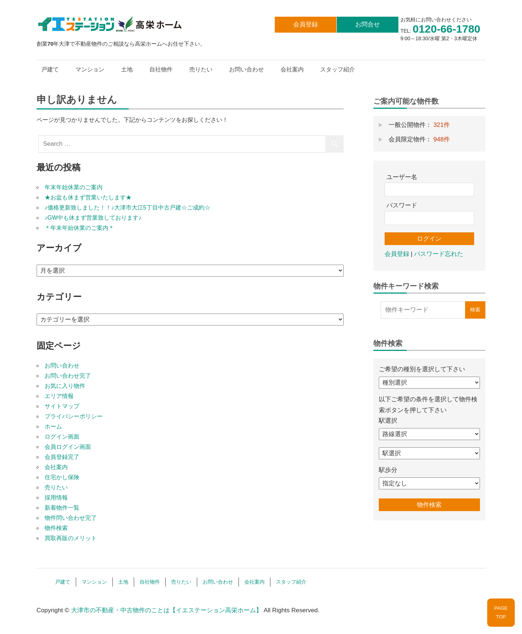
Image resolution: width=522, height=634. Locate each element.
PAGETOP (501, 612)
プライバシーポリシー (74, 416)
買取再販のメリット (71, 538)
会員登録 (305, 24)
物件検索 (56, 528)
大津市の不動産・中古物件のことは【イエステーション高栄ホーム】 (166, 610)
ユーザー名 (401, 177)
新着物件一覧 (62, 508)
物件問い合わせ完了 (71, 518)
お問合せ (367, 24)
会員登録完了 (62, 457)
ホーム (53, 426)
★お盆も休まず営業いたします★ (88, 197)
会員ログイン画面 (68, 447)
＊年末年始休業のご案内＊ (79, 228)
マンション (89, 69)
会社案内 (292, 69)
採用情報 (56, 497)
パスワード (401, 205)
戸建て (50, 69)
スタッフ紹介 (337, 69)
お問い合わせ (246, 69)
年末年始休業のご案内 (74, 187)
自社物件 (161, 69)
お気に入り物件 (65, 386)
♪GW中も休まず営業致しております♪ (93, 218)
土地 (127, 69)
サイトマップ (62, 406)
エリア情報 (59, 396)
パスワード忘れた (438, 253)
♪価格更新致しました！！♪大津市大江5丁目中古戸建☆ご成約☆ (127, 207)
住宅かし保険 (62, 477)
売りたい (200, 69)
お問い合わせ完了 (68, 376)
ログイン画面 (62, 437)
